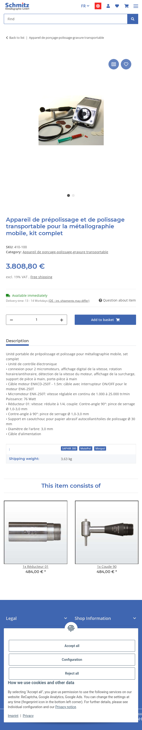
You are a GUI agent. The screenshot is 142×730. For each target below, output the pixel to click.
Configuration (72, 660)
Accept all (71, 646)
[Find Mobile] (65, 19)
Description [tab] (17, 341)
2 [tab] (73, 195)
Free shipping (41, 277)
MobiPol (85, 448)
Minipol (100, 448)
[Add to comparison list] (113, 64)
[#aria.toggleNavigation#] (135, 4)
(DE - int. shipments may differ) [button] (69, 301)
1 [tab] (68, 195)
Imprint (13, 716)
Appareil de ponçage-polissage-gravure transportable (65, 252)
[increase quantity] (61, 320)
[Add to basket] (10, 52)
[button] (108, 6)
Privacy (28, 716)
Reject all (72, 673)
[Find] (132, 19)
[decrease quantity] (11, 320)
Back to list (16, 37)
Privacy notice (65, 707)
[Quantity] (36, 320)
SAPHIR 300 (69, 448)
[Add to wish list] (126, 64)
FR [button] (83, 6)
